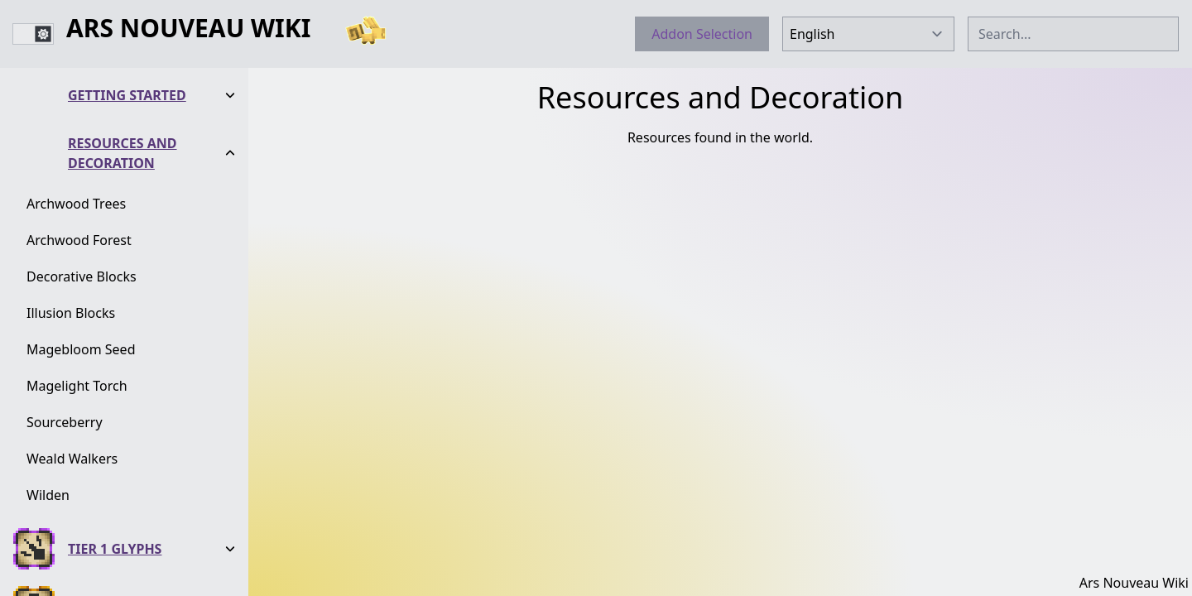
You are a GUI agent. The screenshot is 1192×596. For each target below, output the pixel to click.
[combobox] (1073, 34)
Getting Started (127, 95)
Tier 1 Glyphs (114, 549)
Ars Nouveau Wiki (188, 29)
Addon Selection (701, 34)
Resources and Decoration (122, 153)
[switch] (33, 34)
